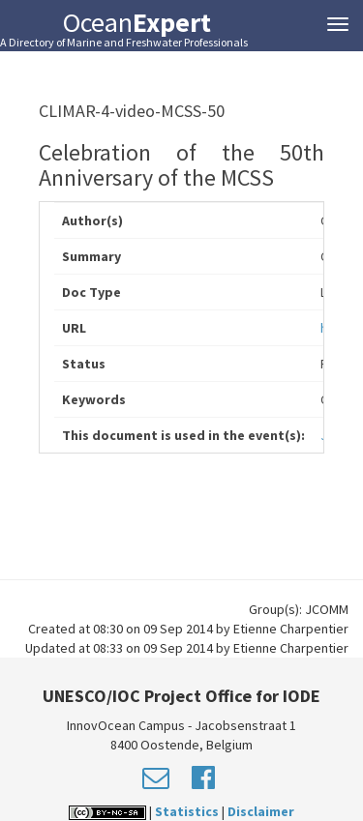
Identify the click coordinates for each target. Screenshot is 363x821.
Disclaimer (260, 811)
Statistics (187, 811)
